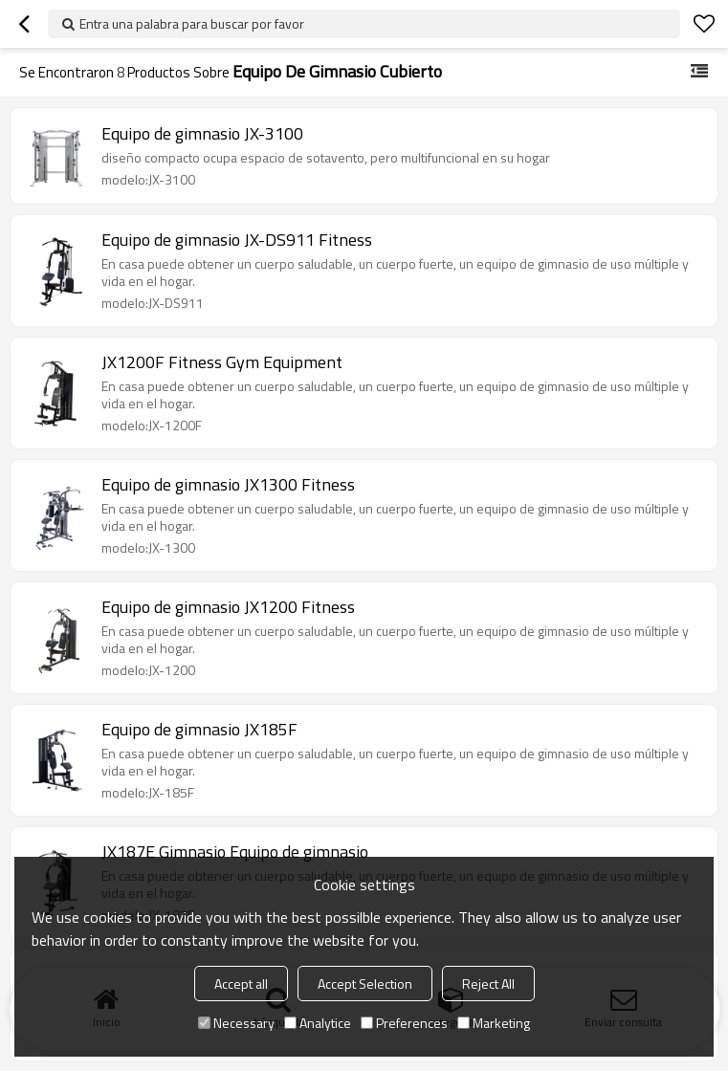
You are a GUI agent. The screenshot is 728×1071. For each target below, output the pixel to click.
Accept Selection (365, 983)
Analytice (317, 1023)
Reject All (488, 983)
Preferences (404, 1023)
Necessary (236, 1023)
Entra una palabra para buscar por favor (191, 23)
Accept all (241, 983)
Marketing (493, 1023)
